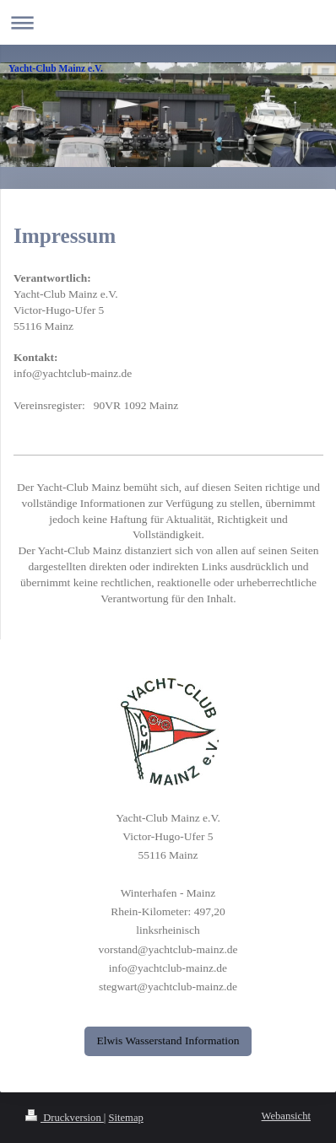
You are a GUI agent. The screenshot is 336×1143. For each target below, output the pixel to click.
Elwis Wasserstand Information (168, 1040)
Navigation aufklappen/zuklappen (168, 22)
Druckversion (64, 1118)
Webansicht (286, 1116)
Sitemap (126, 1118)
